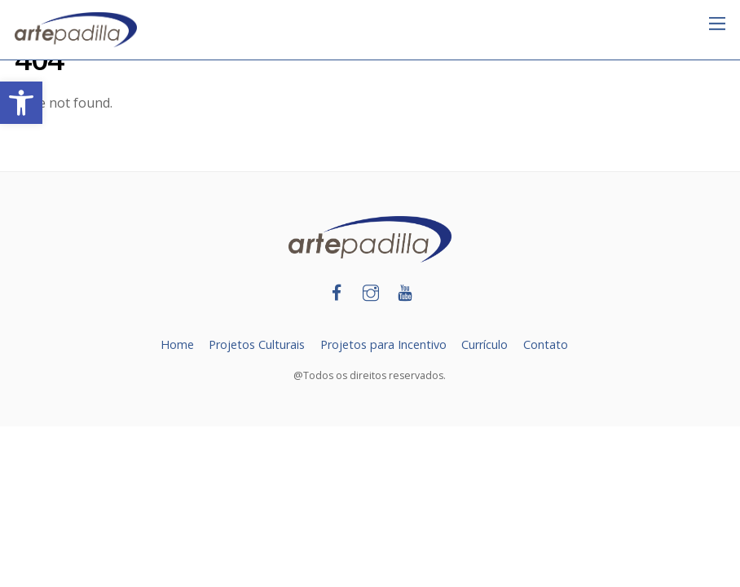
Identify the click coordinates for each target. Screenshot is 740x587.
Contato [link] (545, 344)
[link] (21, 103)
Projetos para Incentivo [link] (383, 344)
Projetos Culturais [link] (257, 344)
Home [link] (177, 344)
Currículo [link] (484, 344)
